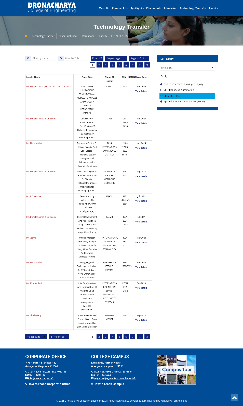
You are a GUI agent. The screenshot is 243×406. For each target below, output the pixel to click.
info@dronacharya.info (41, 378)
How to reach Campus (107, 384)
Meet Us (104, 8)
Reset (97, 58)
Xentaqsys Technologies (174, 400)
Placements (153, 8)
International (88, 36)
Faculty (103, 36)
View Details (141, 91)
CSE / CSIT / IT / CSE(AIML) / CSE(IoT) (183, 84)
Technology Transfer (193, 8)
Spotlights (137, 8)
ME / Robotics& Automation (179, 90)
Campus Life (120, 8)
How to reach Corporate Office (47, 384)
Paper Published (68, 36)
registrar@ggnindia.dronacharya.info (115, 378)
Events (213, 8)
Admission (170, 8)
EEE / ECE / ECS (119, 36)
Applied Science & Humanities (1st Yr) (184, 101)
